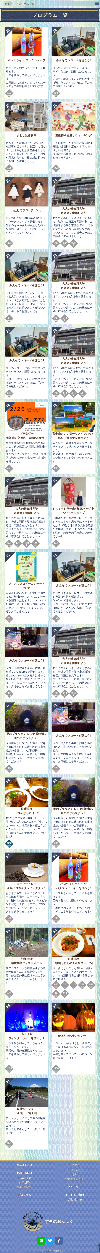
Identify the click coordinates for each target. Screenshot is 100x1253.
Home (6, 3)
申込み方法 (24, 1177)
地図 (74, 1174)
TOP (97, 1250)
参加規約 (24, 1182)
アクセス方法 (74, 1169)
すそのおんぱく (59, 1221)
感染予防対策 (24, 1187)
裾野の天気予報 (74, 1179)
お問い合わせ (74, 1199)
